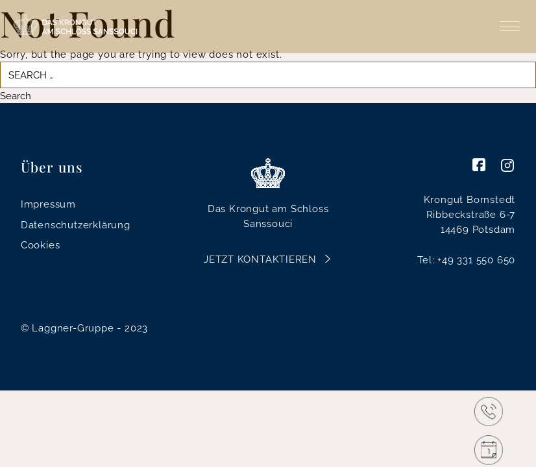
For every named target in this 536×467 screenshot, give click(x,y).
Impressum (48, 204)
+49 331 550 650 (476, 260)
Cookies (40, 245)
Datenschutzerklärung (75, 225)
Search (15, 96)
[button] (28, 438)
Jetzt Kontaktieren (260, 259)
